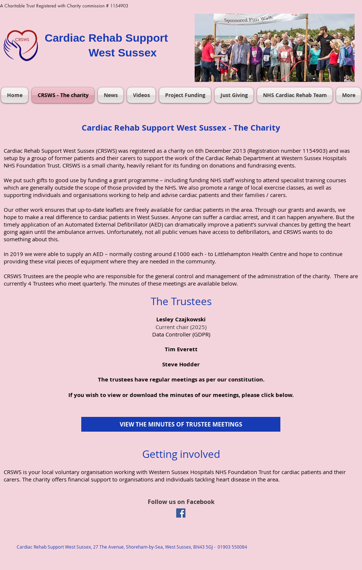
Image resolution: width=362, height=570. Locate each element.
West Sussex (123, 52)
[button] (275, 48)
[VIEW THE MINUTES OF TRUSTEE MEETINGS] (180, 424)
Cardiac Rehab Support (106, 38)
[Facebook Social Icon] (180, 513)
